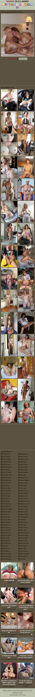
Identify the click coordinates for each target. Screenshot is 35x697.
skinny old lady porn (25, 538)
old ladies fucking (7, 551)
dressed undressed (8, 533)
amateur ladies (7, 454)
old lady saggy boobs (26, 522)
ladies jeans (23, 470)
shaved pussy (23, 533)
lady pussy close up (8, 517)
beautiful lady (6, 475)
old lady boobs (7, 493)
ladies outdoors (24, 496)
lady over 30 (23, 498)
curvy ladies (6, 530)
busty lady (5, 501)
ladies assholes (7, 464)
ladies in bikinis (7, 483)
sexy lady (22, 530)
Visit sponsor (23, 59)
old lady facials (7, 543)
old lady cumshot (7, 527)
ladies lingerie (23, 480)
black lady (5, 485)
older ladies (23, 493)
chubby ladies (6, 509)
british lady (5, 496)
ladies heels (23, 459)
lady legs (22, 475)
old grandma (6, 559)
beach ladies (6, 472)
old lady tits (23, 551)
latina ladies (23, 472)
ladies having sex (25, 527)
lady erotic (5, 538)
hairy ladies (23, 456)
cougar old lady (7, 519)
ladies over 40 (23, 501)
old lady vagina (24, 556)
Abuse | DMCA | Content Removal (13, 690)
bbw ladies (5, 470)
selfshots (22, 525)
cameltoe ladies (7, 506)
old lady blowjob (7, 491)
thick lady (22, 548)
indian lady (22, 467)
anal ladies (5, 456)
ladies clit (5, 514)
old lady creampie (8, 525)
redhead (22, 519)
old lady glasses (7, 556)
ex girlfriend (6, 540)
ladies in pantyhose (25, 512)
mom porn (22, 488)
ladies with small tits (25, 540)
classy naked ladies (8, 512)
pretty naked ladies (25, 514)
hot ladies (22, 462)
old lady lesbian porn (26, 477)
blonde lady (5, 488)
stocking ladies (24, 546)
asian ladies (6, 459)
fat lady (4, 546)
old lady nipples (24, 491)
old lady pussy (24, 517)
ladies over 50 (23, 504)
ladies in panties (24, 509)
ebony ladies (6, 535)
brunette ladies (7, 498)
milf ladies (22, 485)
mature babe (6, 467)
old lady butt (6, 504)
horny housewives (25, 464)
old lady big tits (7, 480)
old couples (5, 522)
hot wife (21, 559)
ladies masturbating (25, 483)
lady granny (23, 454)
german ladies (6, 554)
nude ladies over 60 (25, 506)
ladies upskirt (23, 554)
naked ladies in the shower (26, 535)
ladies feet (5, 548)
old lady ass (6, 462)
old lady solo (23, 543)
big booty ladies (7, 477)
